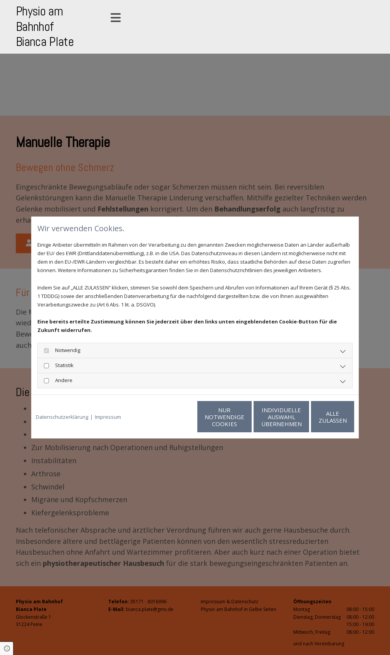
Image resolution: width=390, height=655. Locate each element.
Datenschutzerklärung (62, 416)
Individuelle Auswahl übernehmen (245, 417)
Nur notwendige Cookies (172, 417)
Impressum (108, 416)
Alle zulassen (318, 417)
